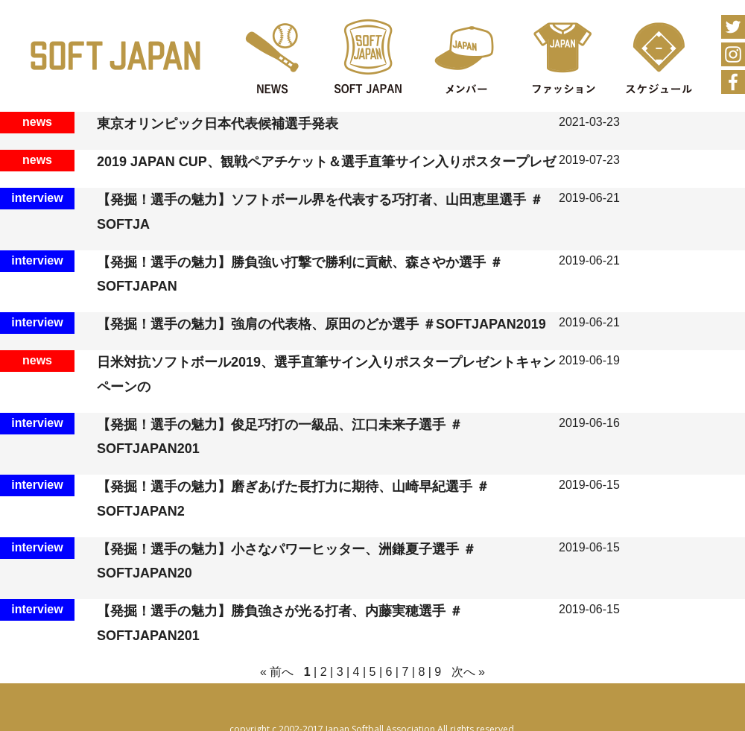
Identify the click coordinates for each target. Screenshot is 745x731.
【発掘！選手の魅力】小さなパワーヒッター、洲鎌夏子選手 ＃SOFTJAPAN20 (286, 561)
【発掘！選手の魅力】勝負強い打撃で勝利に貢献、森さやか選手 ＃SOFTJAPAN (300, 274)
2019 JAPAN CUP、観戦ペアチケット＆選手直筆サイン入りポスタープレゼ (326, 161)
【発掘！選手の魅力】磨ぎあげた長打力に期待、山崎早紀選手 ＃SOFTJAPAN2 (293, 498)
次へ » (468, 671)
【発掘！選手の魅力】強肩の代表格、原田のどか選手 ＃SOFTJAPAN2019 (321, 324)
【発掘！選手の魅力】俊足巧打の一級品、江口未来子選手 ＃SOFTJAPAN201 (280, 436)
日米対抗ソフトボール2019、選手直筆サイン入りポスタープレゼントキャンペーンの (326, 374)
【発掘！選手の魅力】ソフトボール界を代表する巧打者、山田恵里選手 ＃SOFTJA (320, 211)
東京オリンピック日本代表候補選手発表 (217, 123)
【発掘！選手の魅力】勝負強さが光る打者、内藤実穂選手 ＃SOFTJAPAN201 (280, 623)
